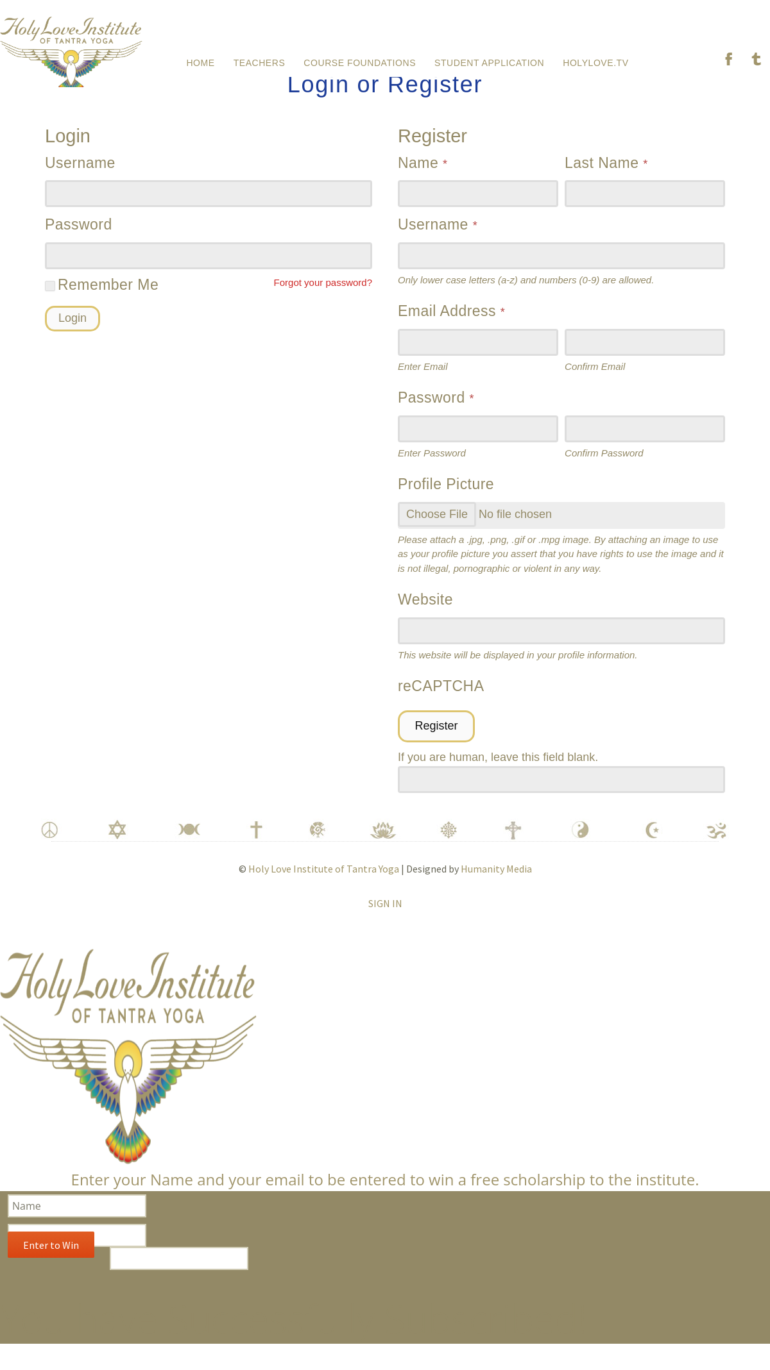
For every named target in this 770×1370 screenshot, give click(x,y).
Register (436, 739)
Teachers (260, 60)
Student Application (489, 60)
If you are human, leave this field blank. (498, 770)
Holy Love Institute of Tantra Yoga (323, 882)
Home (200, 60)
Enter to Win (51, 1258)
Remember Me (101, 298)
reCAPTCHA (441, 699)
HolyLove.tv (595, 60)
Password (78, 238)
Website (425, 613)
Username (80, 176)
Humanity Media (496, 882)
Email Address (451, 324)
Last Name (606, 176)
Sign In (385, 916)
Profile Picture (446, 497)
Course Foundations (360, 60)
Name (423, 176)
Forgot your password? (323, 295)
